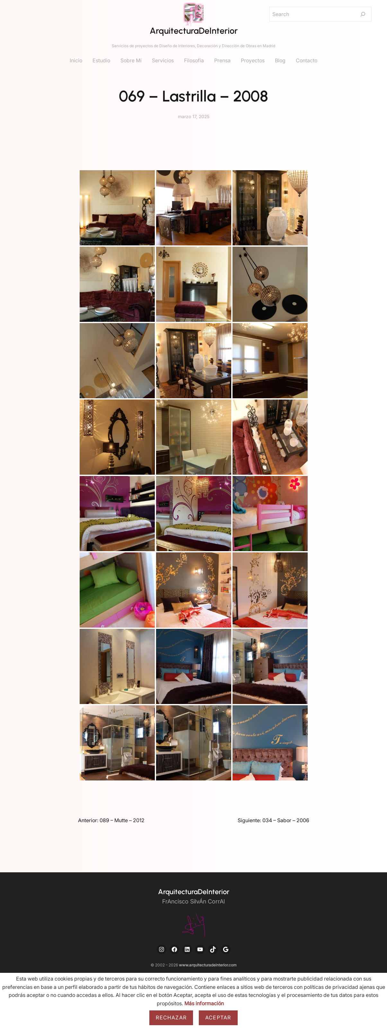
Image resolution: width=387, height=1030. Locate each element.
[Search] (363, 14)
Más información (204, 1003)
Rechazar (171, 1017)
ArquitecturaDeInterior (194, 30)
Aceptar (218, 1017)
